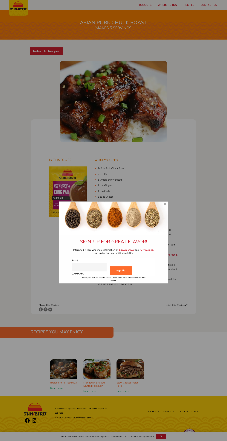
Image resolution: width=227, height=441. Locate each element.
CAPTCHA (78, 273)
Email (75, 260)
